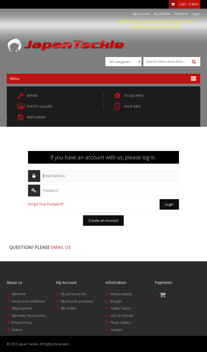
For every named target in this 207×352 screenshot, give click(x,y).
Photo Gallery (120, 322)
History (17, 330)
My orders (69, 308)
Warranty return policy (29, 315)
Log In (196, 14)
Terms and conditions (28, 301)
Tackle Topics (120, 308)
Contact (116, 330)
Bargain (116, 301)
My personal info (74, 294)
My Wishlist (162, 14)
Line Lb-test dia (121, 315)
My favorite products (77, 301)
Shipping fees (22, 308)
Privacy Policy (22, 322)
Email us (61, 247)
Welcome (19, 294)
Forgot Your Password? (46, 204)
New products (121, 294)
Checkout (181, 14)
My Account (141, 14)
